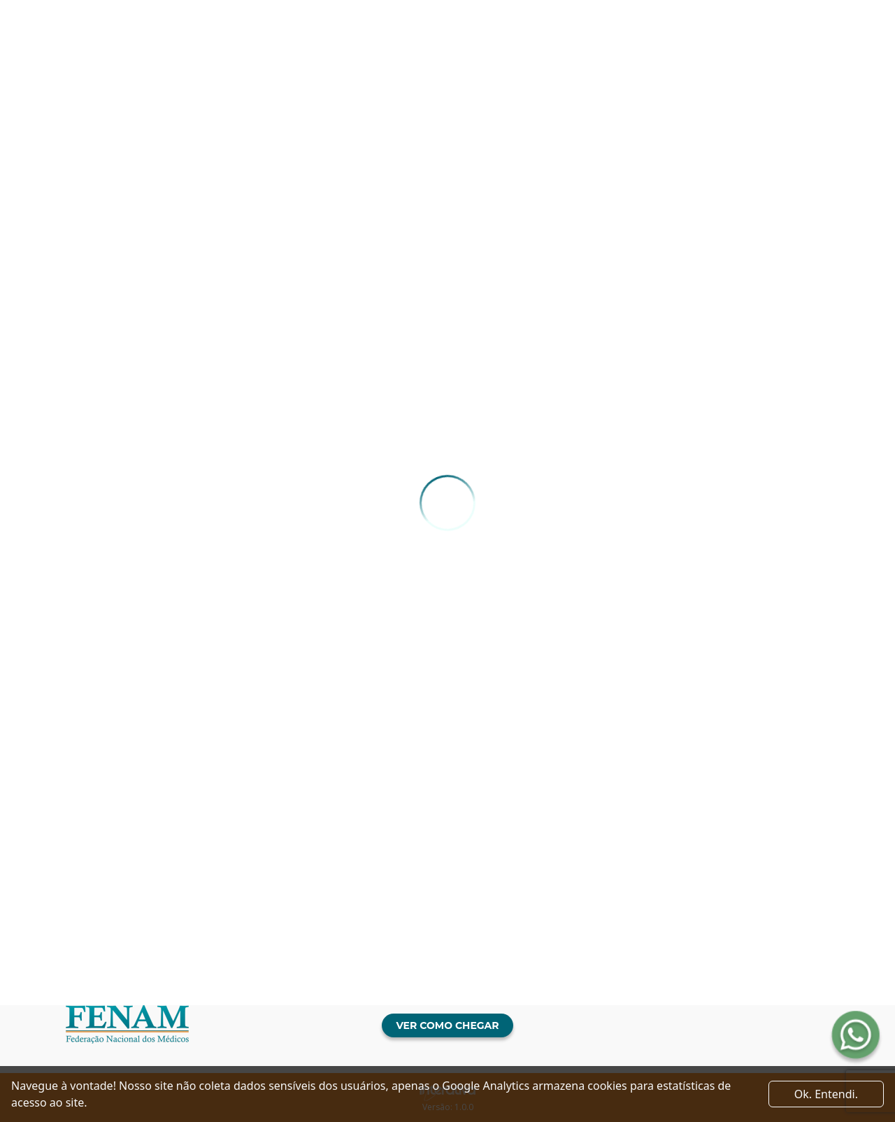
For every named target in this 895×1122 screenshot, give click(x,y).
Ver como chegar (447, 1025)
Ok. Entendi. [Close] (826, 1094)
